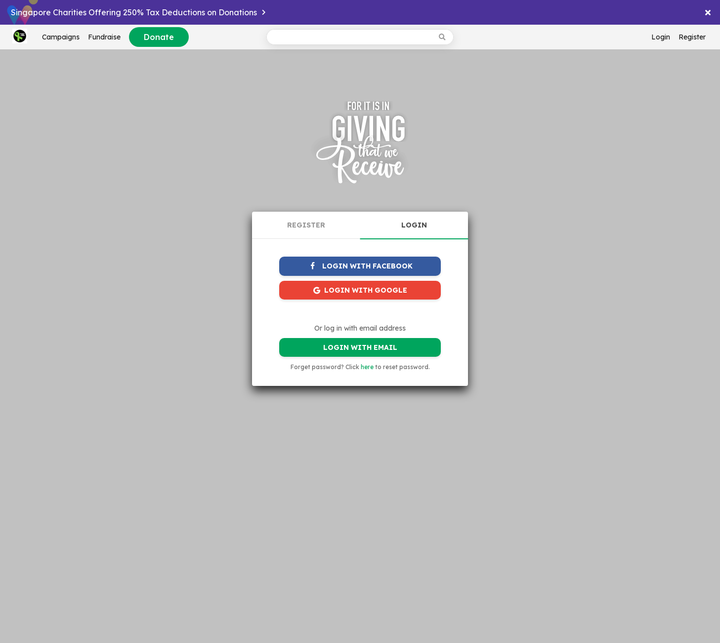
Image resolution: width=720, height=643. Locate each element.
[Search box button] (443, 37)
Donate (159, 37)
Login (660, 37)
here (367, 367)
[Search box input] (350, 37)
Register (692, 37)
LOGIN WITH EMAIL (360, 347)
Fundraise (104, 37)
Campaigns (61, 37)
